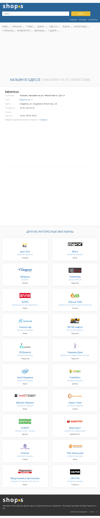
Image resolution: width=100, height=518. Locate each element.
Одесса (53, 26)
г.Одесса (43, 119)
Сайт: (7, 99)
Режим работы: (9, 114)
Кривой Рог (23, 30)
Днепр (40, 26)
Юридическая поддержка (78, 512)
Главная (73, 20)
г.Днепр (52, 30)
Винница (39, 30)
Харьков (16, 26)
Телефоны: (10, 108)
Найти (81, 13)
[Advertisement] (50, 54)
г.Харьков (7, 30)
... (62, 30)
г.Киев (29, 26)
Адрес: (8, 103)
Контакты (92, 20)
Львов (65, 26)
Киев (4, 26)
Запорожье (80, 26)
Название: (10, 95)
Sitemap (91, 512)
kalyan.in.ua (24, 99)
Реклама (82, 20)
